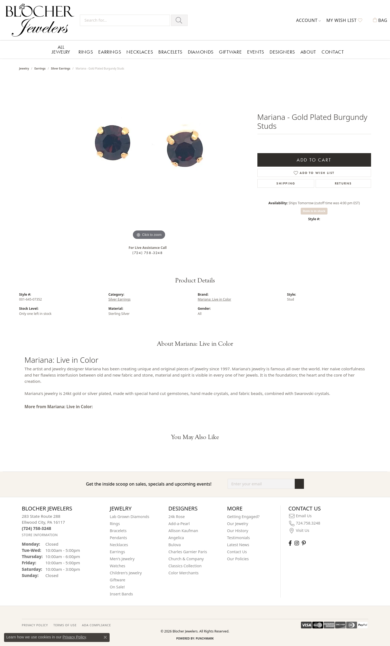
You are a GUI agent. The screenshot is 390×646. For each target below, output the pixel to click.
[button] (308, 20)
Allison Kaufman (183, 530)
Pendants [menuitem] (118, 537)
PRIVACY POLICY (35, 625)
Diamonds (201, 52)
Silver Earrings (60, 68)
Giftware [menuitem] (118, 579)
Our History (237, 530)
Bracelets (170, 52)
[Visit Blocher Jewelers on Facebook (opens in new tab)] (290, 543)
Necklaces (139, 52)
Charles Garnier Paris (187, 551)
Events (255, 52)
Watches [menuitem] (117, 565)
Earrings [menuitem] (117, 551)
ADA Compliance (96, 625)
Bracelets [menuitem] (118, 530)
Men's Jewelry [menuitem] (122, 558)
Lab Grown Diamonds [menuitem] (129, 516)
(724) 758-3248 (147, 252)
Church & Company (186, 558)
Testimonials (238, 537)
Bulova (174, 544)
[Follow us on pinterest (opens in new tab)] (304, 543)
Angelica (176, 537)
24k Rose (176, 516)
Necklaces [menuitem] (119, 544)
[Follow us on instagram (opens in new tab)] (296, 543)
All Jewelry (61, 49)
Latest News (238, 544)
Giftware (230, 52)
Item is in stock (314, 211)
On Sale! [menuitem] (117, 586)
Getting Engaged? (243, 516)
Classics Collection (185, 565)
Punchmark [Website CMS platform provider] (205, 638)
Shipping (285, 183)
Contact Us (237, 551)
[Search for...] (125, 20)
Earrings (109, 52)
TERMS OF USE (64, 625)
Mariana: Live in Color (214, 299)
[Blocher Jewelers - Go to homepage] (41, 20)
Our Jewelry (237, 523)
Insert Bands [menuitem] (121, 593)
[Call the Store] (36, 528)
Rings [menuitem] (115, 523)
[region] (149, 160)
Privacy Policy (74, 637)
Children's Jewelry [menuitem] (126, 572)
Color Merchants (183, 572)
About (308, 52)
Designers (282, 52)
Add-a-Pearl (179, 523)
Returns (343, 183)
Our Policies (238, 558)
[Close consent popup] (105, 637)
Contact (333, 52)
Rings (85, 52)
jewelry (24, 68)
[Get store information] (40, 535)
